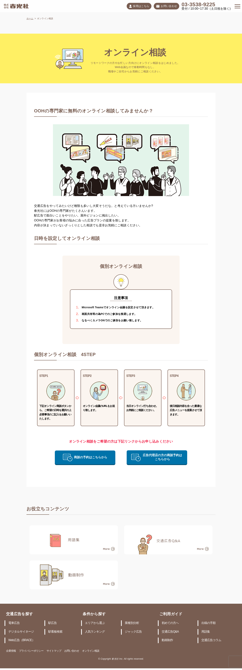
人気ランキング (95, 631)
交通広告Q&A (170, 631)
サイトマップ (54, 651)
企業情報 (11, 651)
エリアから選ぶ (95, 623)
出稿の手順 (208, 623)
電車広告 (14, 623)
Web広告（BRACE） (21, 640)
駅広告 (52, 623)
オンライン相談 (90, 651)
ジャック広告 (133, 631)
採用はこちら (139, 6)
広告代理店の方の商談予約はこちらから (156, 457)
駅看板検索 (55, 631)
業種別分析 (132, 623)
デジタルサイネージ (21, 631)
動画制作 (167, 640)
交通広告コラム (211, 640)
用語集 (205, 631)
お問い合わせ (166, 6)
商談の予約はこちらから (85, 457)
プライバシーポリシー (31, 651)
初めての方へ (170, 623)
